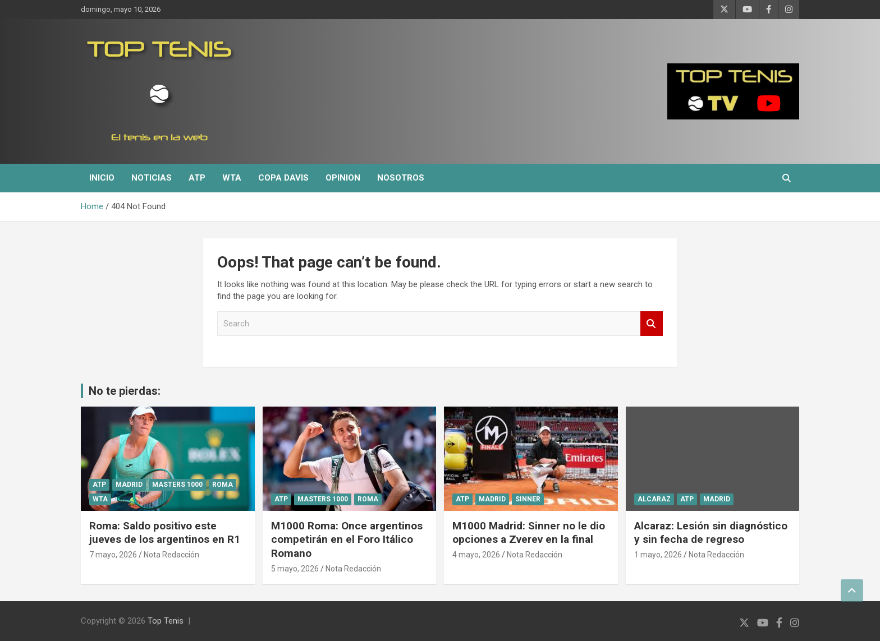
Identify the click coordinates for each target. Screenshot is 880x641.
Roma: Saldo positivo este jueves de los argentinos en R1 (164, 532)
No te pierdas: (125, 391)
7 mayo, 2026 (113, 554)
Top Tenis (166, 621)
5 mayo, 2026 (295, 568)
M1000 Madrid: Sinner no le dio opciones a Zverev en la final (528, 532)
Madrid (129, 484)
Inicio (101, 178)
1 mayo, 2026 (658, 554)
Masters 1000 (177, 484)
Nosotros (400, 178)
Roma (222, 484)
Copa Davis (283, 178)
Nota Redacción (171, 554)
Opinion (343, 178)
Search (651, 323)
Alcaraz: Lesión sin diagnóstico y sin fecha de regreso (710, 532)
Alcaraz (654, 499)
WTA (231, 178)
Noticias (151, 178)
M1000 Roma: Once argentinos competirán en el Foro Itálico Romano (347, 539)
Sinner (527, 499)
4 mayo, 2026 (476, 554)
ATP (197, 178)
